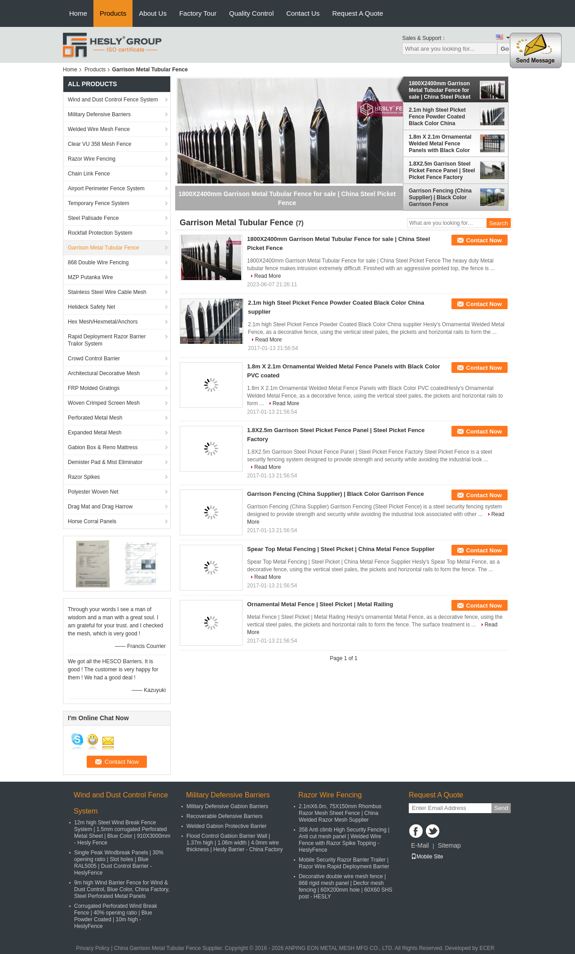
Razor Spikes (84, 477)
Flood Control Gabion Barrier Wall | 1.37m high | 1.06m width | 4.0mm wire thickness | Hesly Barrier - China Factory (234, 843)
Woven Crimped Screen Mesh (104, 403)
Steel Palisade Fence (93, 218)
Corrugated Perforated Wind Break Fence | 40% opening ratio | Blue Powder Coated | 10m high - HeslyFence (115, 916)
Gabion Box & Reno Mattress (102, 447)
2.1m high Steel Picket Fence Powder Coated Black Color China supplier (437, 117)
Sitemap (449, 845)
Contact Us (302, 13)
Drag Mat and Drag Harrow (100, 506)
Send (501, 808)
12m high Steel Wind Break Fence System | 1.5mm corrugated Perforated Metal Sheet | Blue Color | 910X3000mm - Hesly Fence (122, 832)
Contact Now (484, 240)
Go (504, 48)
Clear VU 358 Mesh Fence (99, 144)
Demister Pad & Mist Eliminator (105, 462)
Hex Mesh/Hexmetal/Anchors (102, 322)
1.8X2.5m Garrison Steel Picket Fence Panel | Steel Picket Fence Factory (442, 170)
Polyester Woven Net (93, 492)
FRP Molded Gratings (93, 388)
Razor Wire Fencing (91, 159)
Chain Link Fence (89, 174)
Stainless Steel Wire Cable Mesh (107, 292)
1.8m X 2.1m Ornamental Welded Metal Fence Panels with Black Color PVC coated (440, 143)
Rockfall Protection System (100, 233)
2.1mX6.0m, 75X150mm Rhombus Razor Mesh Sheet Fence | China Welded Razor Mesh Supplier (340, 813)
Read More (267, 276)
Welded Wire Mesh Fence (99, 129)
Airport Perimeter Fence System (106, 188)
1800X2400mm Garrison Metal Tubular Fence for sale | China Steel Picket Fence (439, 90)
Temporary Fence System (98, 203)
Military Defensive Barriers (99, 114)
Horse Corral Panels (92, 521)
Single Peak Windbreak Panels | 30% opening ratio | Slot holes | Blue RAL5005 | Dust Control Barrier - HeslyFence (119, 862)
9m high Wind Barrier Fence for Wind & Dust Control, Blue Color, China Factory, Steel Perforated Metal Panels (122, 889)
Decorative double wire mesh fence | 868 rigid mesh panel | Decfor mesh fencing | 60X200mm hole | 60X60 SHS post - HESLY (345, 886)
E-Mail (420, 845)
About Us (153, 13)
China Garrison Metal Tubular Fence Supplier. (169, 948)
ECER (486, 948)
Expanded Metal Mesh (94, 432)
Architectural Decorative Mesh (104, 373)
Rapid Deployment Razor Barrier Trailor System (107, 340)
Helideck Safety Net (91, 307)
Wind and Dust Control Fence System (113, 99)
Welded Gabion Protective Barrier (226, 826)
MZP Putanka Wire (90, 277)
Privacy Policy (93, 948)
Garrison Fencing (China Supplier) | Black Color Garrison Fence (440, 197)
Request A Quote (357, 13)
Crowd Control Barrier (94, 358)
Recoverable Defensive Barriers (224, 816)
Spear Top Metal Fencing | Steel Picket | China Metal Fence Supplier (340, 549)
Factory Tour (198, 13)
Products (113, 13)
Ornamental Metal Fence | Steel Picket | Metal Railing (320, 604)
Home (78, 13)
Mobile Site (427, 856)
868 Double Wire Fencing (98, 262)
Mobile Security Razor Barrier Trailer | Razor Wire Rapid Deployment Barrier (344, 863)
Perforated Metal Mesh (95, 418)
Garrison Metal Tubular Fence (103, 248)
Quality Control (251, 13)
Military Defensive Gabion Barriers (227, 806)
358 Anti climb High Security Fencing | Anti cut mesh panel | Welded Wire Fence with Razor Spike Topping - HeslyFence (344, 840)
